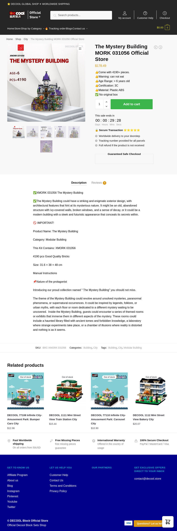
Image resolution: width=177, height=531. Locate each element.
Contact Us (56, 478)
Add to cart (131, 102)
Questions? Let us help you (153, 523)
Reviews (96, 181)
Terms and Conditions (63, 483)
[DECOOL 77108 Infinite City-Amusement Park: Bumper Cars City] (25, 388)
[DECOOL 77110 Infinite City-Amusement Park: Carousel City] (109, 388)
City (26, 37)
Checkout (165, 18)
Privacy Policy (58, 489)
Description (79, 180)
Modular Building (133, 345)
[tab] (79, 177)
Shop (18, 37)
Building (87, 345)
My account (124, 18)
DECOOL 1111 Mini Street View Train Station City (65, 415)
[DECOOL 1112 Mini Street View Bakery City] (151, 388)
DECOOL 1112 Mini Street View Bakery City (148, 415)
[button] (168, 522)
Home (9, 37)
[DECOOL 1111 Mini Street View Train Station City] (67, 388)
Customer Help (145, 18)
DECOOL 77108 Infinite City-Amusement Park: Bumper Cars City (24, 417)
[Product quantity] (99, 102)
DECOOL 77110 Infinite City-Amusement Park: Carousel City (108, 417)
